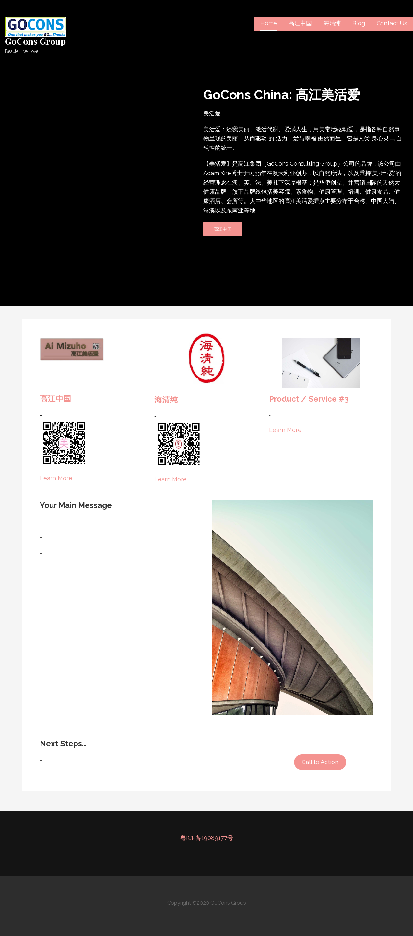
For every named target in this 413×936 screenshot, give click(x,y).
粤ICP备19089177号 (206, 837)
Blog (358, 23)
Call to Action (320, 762)
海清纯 (332, 23)
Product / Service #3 (309, 398)
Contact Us (392, 23)
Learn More (56, 478)
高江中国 (300, 23)
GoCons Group (35, 41)
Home (268, 23)
